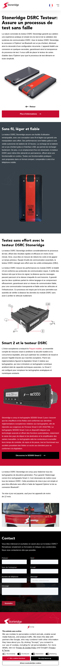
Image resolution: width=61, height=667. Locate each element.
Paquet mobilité (35, 349)
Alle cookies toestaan (16, 658)
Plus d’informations (28, 114)
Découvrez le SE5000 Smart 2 (28, 455)
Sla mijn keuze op (44, 658)
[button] (51, 5)
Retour (33, 107)
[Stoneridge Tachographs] (10, 5)
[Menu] (57, 5)
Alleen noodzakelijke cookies (30, 663)
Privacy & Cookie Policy (26, 647)
